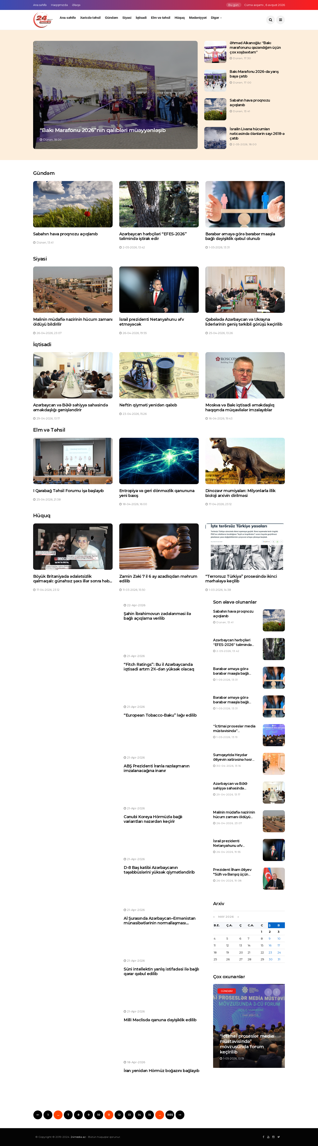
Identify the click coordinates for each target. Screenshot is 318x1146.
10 (98, 1114)
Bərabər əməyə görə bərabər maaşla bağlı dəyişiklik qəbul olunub (240, 236)
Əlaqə (76, 5)
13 (129, 1114)
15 (149, 1114)
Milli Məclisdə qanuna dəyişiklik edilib (160, 1020)
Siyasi (126, 17)
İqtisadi (141, 17)
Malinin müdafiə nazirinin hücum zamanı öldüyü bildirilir (72, 322)
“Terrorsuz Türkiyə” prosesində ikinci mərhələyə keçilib (241, 579)
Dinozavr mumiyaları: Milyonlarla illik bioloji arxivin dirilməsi (240, 493)
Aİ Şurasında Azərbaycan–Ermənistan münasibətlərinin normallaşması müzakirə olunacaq (160, 923)
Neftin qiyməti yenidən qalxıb (148, 405)
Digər (215, 17)
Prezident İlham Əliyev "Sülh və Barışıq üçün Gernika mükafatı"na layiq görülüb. (235, 876)
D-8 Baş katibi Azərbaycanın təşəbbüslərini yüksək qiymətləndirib (159, 870)
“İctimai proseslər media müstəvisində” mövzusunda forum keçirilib (234, 733)
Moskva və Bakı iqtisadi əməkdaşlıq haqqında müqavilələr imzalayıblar (239, 407)
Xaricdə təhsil (90, 17)
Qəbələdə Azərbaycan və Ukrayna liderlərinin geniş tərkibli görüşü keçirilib (243, 322)
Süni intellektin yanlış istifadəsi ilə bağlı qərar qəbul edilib (161, 971)
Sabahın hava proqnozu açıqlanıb (65, 234)
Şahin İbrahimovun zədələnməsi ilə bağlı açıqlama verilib (157, 616)
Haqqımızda (59, 5)
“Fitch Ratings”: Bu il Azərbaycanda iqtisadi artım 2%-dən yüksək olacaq (159, 667)
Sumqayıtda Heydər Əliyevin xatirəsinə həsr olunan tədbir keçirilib (232, 759)
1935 (170, 1114)
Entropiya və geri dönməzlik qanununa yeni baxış (157, 493)
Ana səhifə (40, 5)
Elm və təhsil (160, 17)
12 (119, 1114)
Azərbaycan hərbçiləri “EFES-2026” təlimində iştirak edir (153, 236)
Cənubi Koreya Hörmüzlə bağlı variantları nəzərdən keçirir (153, 819)
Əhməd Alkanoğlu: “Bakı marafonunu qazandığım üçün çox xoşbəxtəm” (255, 47)
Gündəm (111, 17)
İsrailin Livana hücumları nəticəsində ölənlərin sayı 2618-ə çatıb (257, 133)
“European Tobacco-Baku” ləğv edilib (160, 715)
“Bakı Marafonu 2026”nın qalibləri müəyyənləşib (103, 130)
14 (139, 1114)
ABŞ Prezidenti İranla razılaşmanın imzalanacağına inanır (157, 768)
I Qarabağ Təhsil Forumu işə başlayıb (68, 490)
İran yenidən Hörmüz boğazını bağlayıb (161, 1070)
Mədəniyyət (197, 17)
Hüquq (180, 17)
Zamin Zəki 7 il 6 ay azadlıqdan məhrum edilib (158, 579)
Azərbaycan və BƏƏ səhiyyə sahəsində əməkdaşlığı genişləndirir (70, 407)
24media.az (78, 1136)
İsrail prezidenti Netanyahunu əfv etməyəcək (151, 322)
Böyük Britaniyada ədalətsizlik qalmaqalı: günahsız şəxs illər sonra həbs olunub (72, 581)
